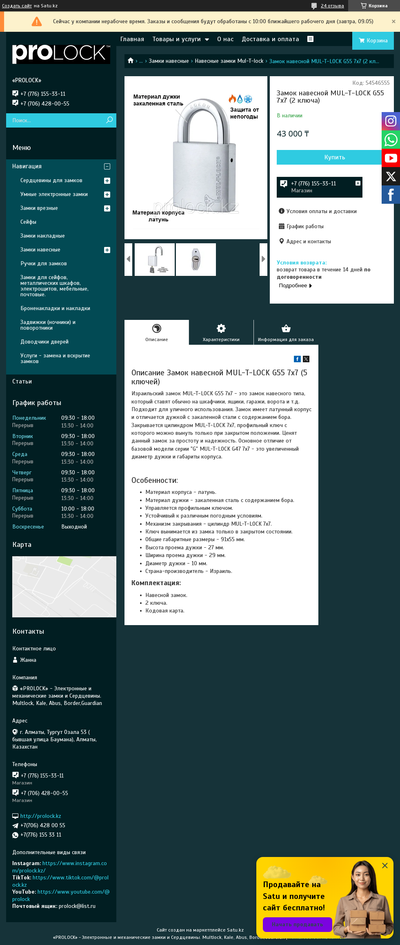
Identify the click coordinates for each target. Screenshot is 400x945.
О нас (225, 39)
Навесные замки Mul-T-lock (229, 60)
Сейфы (28, 221)
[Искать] (109, 120)
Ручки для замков (43, 263)
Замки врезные (39, 208)
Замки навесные (169, 60)
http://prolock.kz (40, 816)
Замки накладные (42, 235)
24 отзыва (332, 6)
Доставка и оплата (270, 39)
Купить (334, 157)
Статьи (22, 381)
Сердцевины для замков (51, 180)
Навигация (27, 166)
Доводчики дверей (44, 341)
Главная (132, 39)
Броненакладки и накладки (55, 308)
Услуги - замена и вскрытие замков (55, 358)
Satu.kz (235, 930)
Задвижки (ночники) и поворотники (48, 325)
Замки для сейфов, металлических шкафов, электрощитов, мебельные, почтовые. (54, 286)
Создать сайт (17, 6)
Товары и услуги (176, 39)
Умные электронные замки (54, 194)
